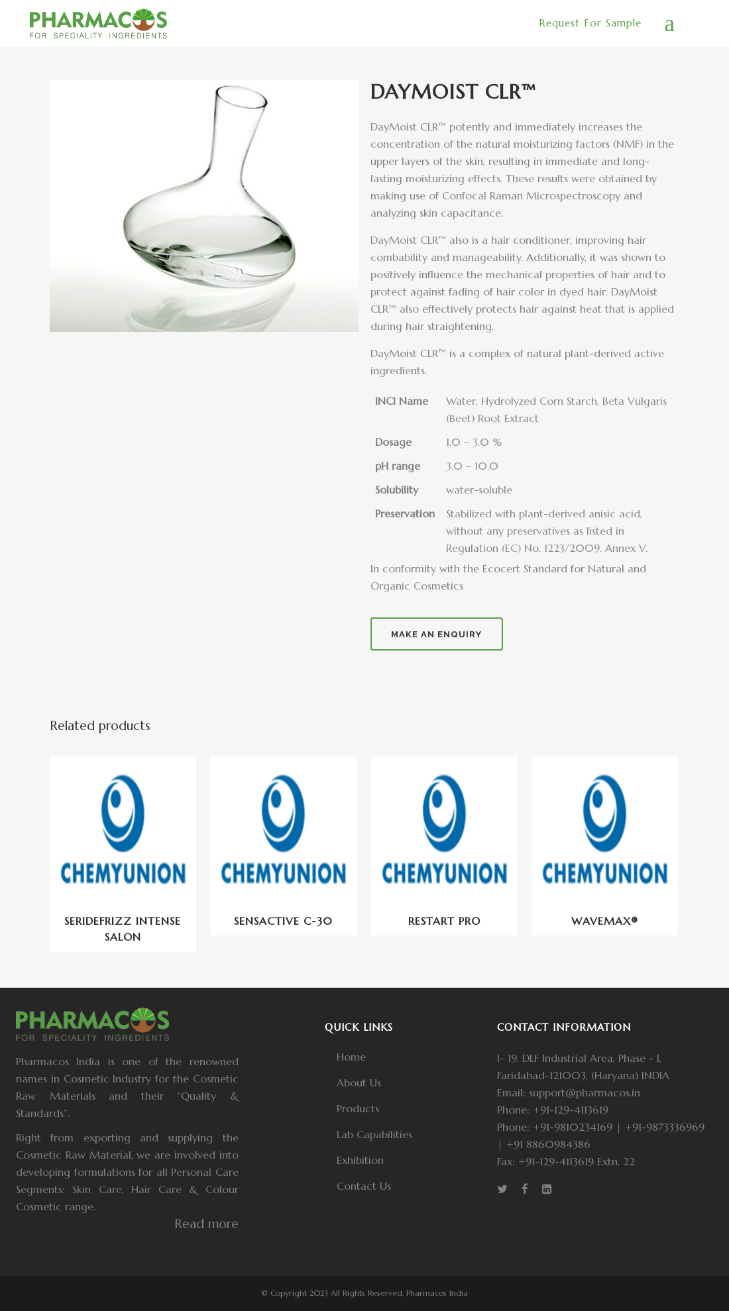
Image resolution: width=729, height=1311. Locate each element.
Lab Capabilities (374, 1134)
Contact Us (364, 1185)
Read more (206, 1224)
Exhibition (360, 1160)
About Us (359, 1082)
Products (358, 1108)
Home (351, 1056)
